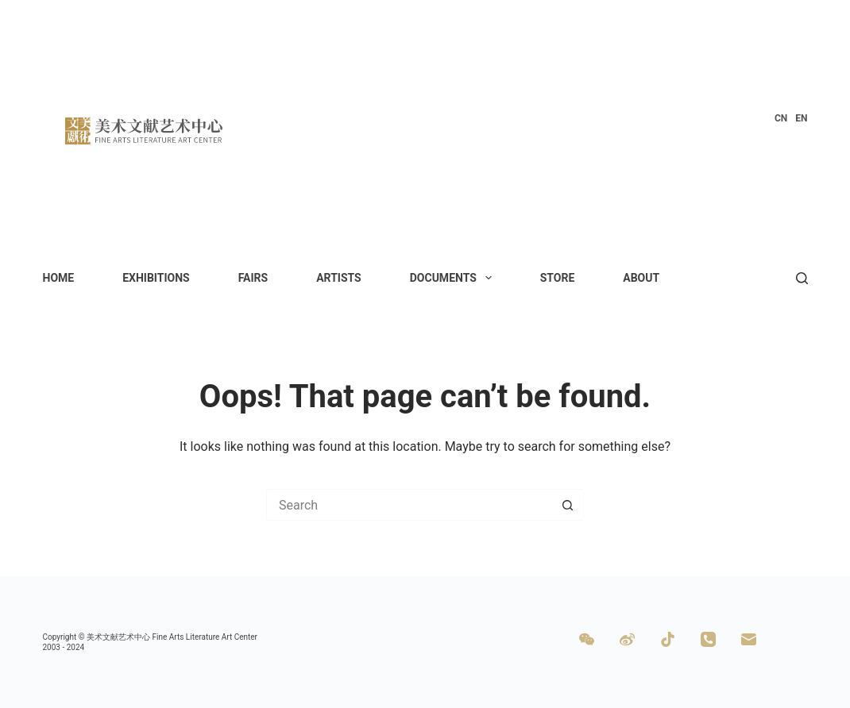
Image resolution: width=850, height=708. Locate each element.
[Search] (802, 278)
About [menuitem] (641, 277)
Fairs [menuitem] (253, 277)
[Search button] (568, 505)
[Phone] (708, 639)
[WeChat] (586, 639)
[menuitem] (781, 119)
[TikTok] (667, 639)
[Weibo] (627, 639)
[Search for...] (409, 505)
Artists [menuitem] (338, 277)
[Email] (748, 639)
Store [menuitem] (557, 277)
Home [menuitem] (59, 277)
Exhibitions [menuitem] (156, 277)
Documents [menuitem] (454, 277)
